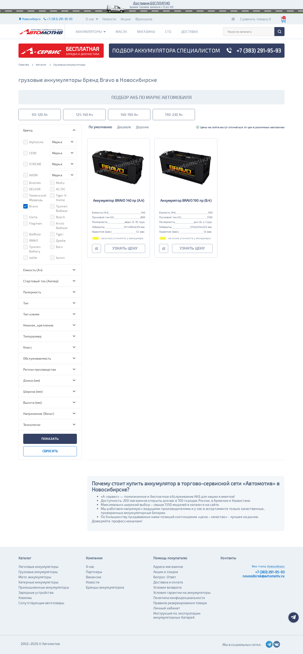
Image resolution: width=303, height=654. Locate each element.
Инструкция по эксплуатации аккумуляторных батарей (177, 615)
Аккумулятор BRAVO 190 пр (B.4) (185, 200)
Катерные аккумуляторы (38, 582)
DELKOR (32, 189)
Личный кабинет (166, 608)
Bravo (30, 206)
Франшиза (143, 19)
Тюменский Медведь (34, 197)
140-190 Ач (129, 114)
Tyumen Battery (32, 249)
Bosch (57, 217)
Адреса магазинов (168, 567)
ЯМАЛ (30, 240)
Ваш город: (259, 566)
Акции (126, 19)
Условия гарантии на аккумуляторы (182, 592)
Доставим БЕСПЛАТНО (151, 3)
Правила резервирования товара (180, 603)
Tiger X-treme (59, 197)
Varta (30, 217)
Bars (56, 247)
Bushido (32, 183)
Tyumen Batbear (59, 208)
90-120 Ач (39, 114)
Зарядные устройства (35, 592)
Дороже (142, 127)
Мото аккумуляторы (34, 577)
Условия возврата (167, 587)
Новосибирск (276, 566)
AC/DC (57, 189)
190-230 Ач (174, 114)
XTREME (32, 164)
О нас (92, 19)
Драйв (58, 240)
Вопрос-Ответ (164, 577)
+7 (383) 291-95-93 (270, 572)
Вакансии (93, 577)
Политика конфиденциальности (179, 598)
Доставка (189, 32)
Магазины (146, 32)
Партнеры (94, 572)
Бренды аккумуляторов (105, 587)
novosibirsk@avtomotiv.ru (264, 576)
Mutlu (57, 183)
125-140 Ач (84, 114)
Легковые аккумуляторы (38, 567)
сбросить (50, 451)
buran (57, 257)
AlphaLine (33, 142)
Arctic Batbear (59, 225)
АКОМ (30, 175)
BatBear (32, 234)
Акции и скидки (165, 572)
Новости (109, 19)
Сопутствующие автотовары (41, 603)
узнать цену (125, 248)
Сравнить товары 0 (255, 19)
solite (30, 257)
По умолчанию (100, 127)
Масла (121, 32)
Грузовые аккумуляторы (38, 572)
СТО (168, 32)
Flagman (32, 223)
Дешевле (124, 127)
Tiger (57, 234)
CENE (30, 153)
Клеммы (25, 598)
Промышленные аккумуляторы (43, 587)
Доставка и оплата (168, 582)
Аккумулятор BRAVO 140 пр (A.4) (118, 200)
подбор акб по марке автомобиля (151, 97)
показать (50, 439)
